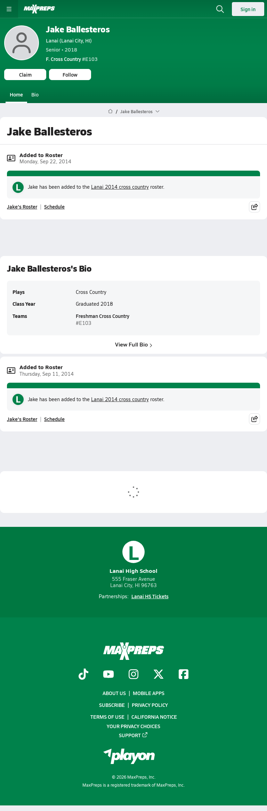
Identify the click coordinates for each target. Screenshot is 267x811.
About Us (114, 692)
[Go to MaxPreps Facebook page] (183, 675)
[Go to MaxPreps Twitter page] (158, 675)
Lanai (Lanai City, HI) (69, 40)
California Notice (154, 716)
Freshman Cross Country (102, 316)
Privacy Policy (150, 704)
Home (16, 94)
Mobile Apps (148, 692)
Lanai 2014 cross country (120, 187)
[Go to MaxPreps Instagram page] (133, 675)
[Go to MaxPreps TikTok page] (83, 675)
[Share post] (254, 206)
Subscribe (112, 704)
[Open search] (220, 9)
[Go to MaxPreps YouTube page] (108, 675)
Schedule (54, 206)
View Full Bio (133, 344)
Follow (70, 74)
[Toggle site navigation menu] (9, 9)
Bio (35, 94)
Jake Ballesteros (78, 29)
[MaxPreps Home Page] (110, 111)
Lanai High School (133, 558)
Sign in (248, 9)
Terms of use (107, 716)
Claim (25, 74)
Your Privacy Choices (133, 726)
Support (133, 735)
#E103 (72, 58)
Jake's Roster (22, 206)
